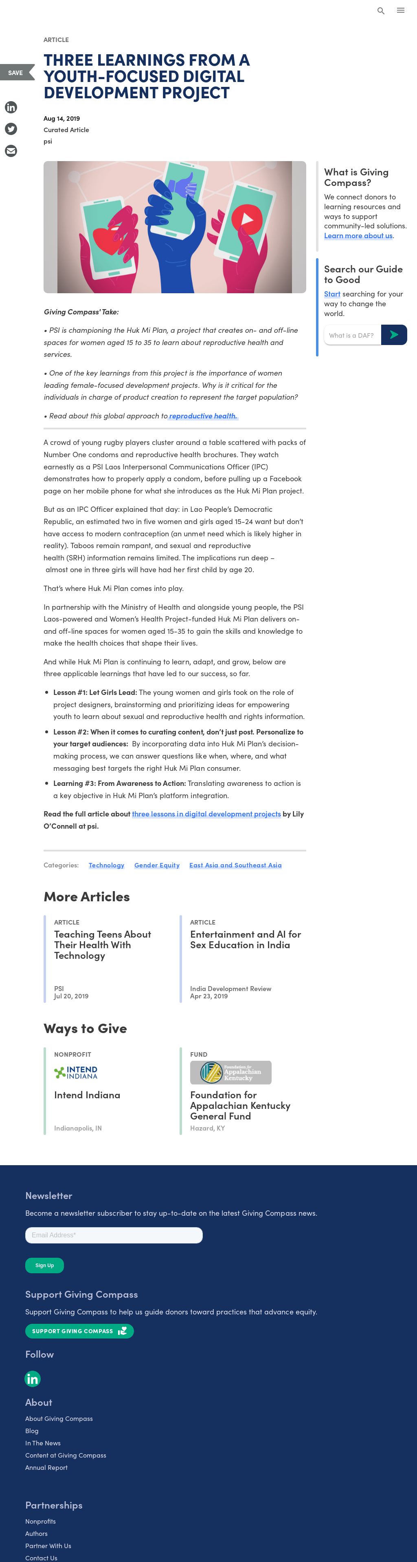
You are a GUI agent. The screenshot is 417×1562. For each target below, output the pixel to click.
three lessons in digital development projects (206, 813)
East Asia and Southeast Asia (235, 864)
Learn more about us (358, 235)
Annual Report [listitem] (46, 1466)
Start (332, 293)
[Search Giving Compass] (381, 11)
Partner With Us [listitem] (48, 1545)
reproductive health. (202, 415)
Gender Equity (157, 864)
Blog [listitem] (32, 1430)
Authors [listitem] (36, 1533)
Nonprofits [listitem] (40, 1520)
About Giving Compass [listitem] (59, 1418)
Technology (107, 864)
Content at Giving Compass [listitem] (65, 1454)
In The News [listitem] (43, 1442)
